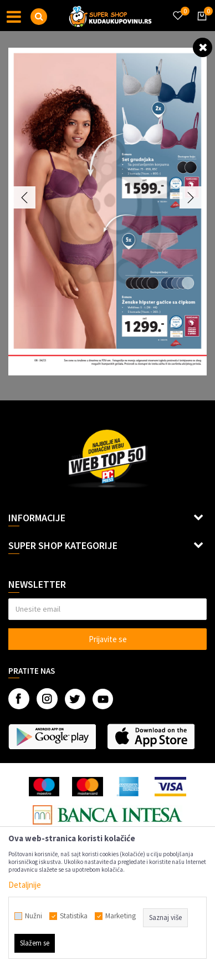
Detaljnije (24, 885)
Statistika (74, 916)
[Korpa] (200, 26)
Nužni (33, 916)
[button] (38, 16)
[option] (107, 211)
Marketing (120, 916)
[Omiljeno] (177, 9)
